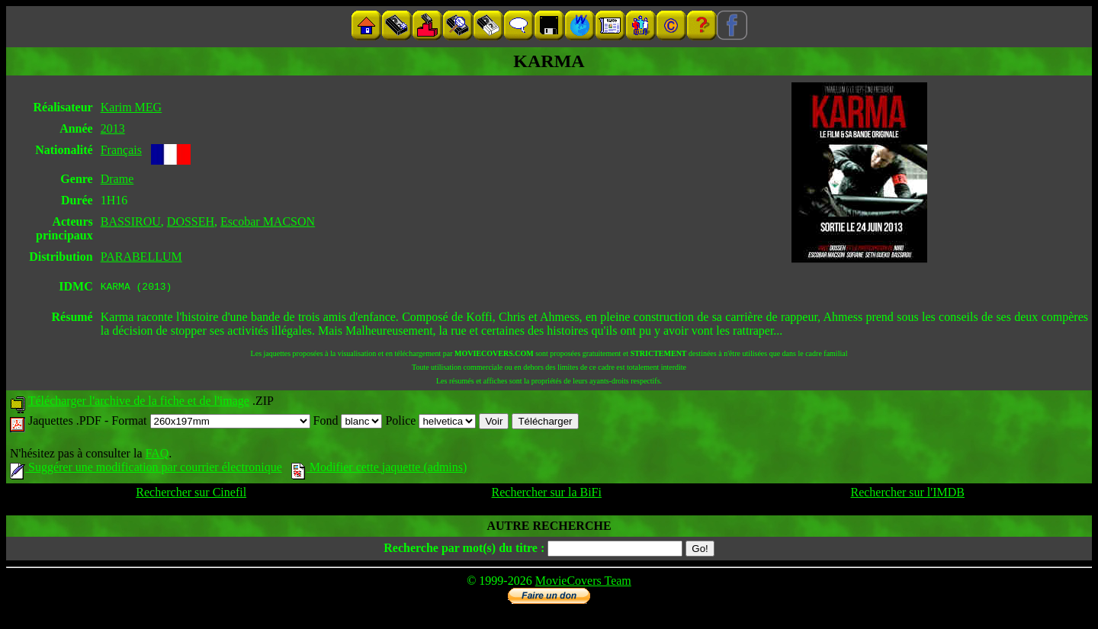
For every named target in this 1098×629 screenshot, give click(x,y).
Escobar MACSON (267, 221)
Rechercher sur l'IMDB (907, 494)
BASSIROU (131, 221)
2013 (113, 128)
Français (121, 149)
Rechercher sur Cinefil (191, 494)
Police (430, 422)
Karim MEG (131, 107)
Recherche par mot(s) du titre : (464, 550)
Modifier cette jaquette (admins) (379, 469)
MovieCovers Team (583, 582)
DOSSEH (190, 221)
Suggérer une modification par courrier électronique (146, 469)
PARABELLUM (141, 256)
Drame (117, 178)
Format (210, 422)
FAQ (157, 455)
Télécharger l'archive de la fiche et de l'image (138, 402)
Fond (348, 422)
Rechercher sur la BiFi (547, 494)
